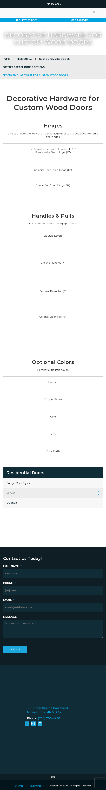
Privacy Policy (36, 785)
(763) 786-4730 (49, 718)
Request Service (26, 20)
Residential (24, 58)
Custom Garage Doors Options (23, 67)
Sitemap (19, 785)
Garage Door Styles (18, 483)
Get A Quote (79, 20)
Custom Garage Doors (54, 58)
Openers (12, 502)
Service (11, 492)
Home (6, 58)
